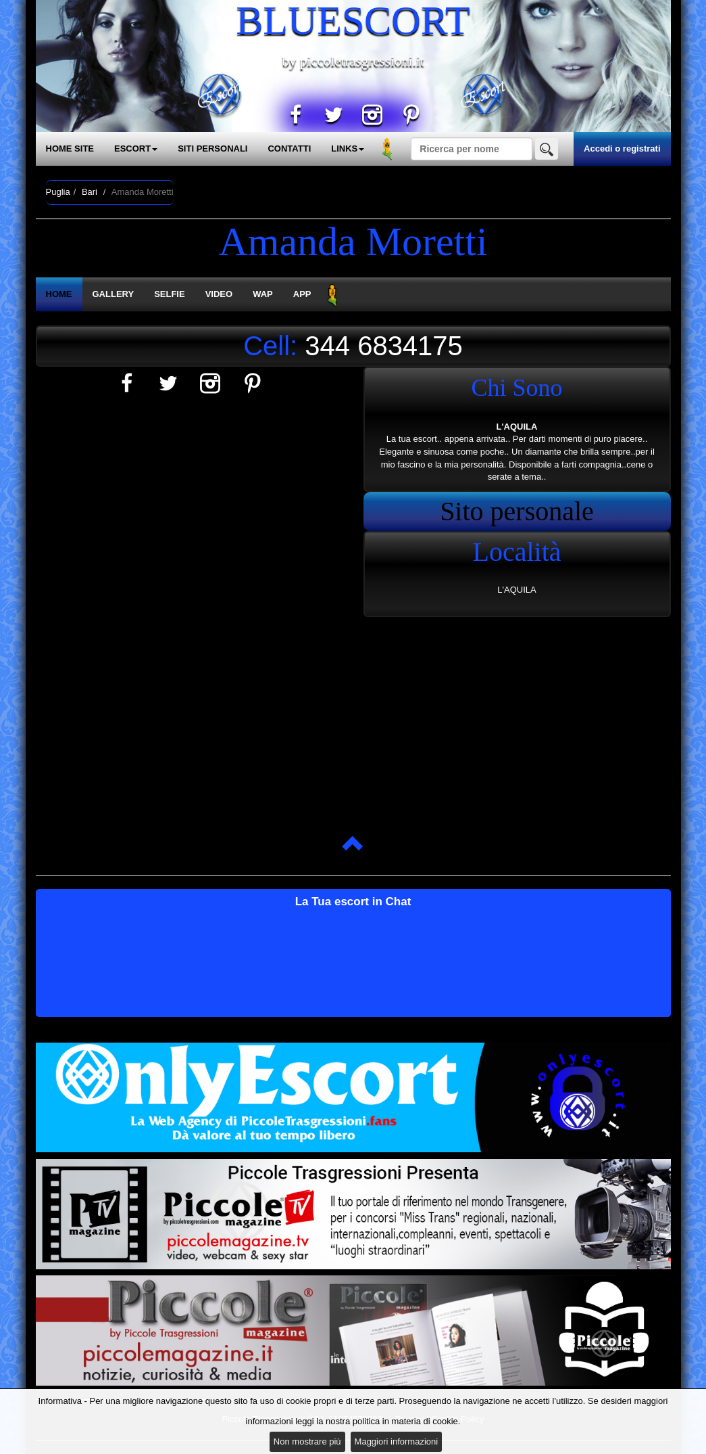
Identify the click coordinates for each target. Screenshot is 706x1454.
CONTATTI (289, 148)
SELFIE (169, 294)
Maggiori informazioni (396, 1441)
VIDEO (218, 294)
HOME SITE (70, 148)
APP (302, 294)
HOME (59, 294)
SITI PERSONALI (212, 148)
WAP (263, 294)
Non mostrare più (307, 1441)
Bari (89, 192)
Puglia (58, 192)
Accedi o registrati (622, 148)
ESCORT (135, 148)
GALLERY (113, 294)
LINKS (347, 148)
